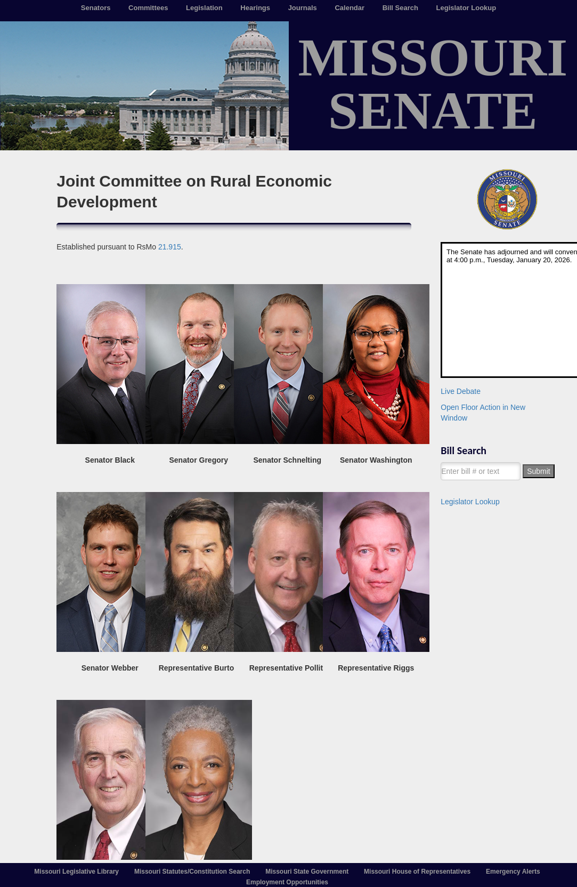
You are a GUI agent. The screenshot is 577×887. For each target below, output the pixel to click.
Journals (302, 8)
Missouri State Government (306, 871)
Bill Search (400, 8)
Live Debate (461, 391)
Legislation (204, 8)
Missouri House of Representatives (417, 871)
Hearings (255, 8)
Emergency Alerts (513, 871)
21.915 (169, 247)
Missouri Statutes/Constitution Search (192, 871)
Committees (148, 8)
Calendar (349, 8)
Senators (96, 8)
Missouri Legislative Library (76, 871)
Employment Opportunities (287, 882)
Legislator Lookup (466, 8)
